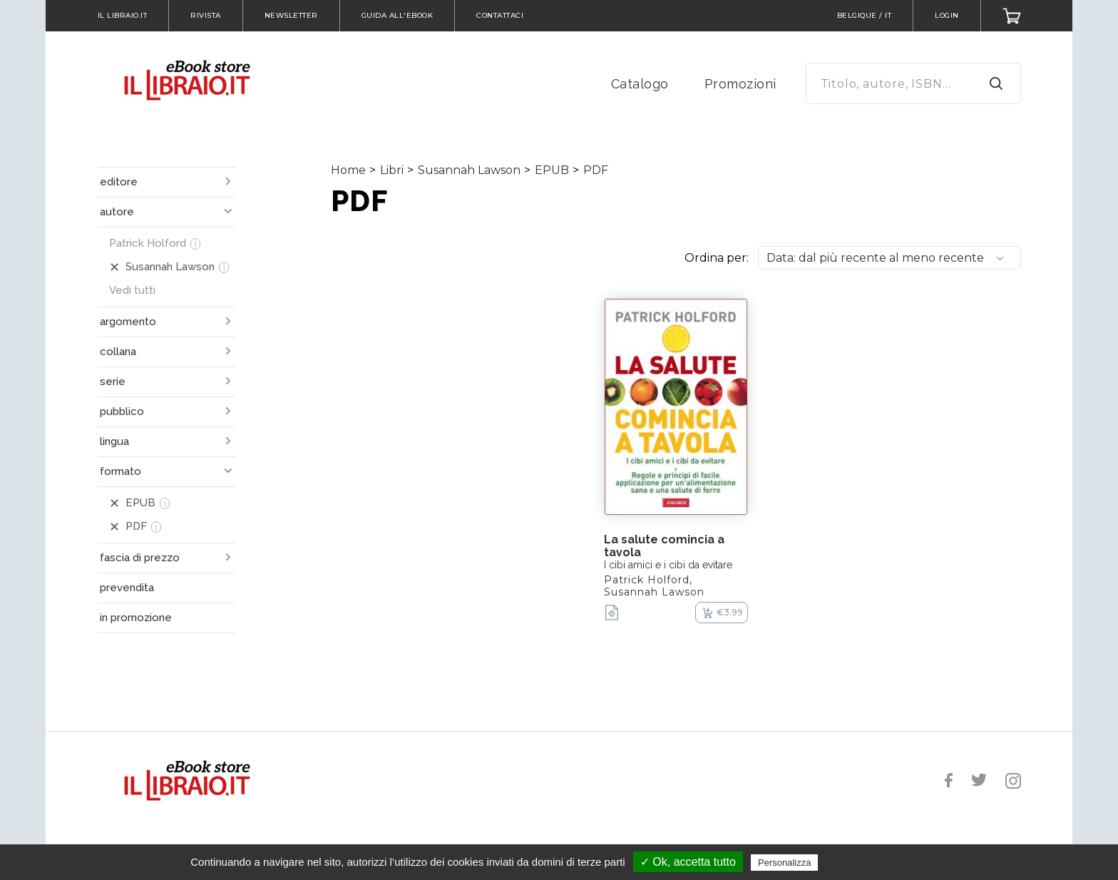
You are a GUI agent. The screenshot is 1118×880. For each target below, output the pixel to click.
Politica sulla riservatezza (882, 862)
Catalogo (640, 83)
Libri (392, 170)
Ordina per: (716, 258)
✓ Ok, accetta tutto (688, 862)
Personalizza (784, 862)
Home (348, 170)
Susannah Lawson (469, 170)
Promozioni (740, 83)
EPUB (552, 170)
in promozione (136, 617)
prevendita (127, 587)
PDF (595, 170)
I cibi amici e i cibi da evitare (668, 565)
